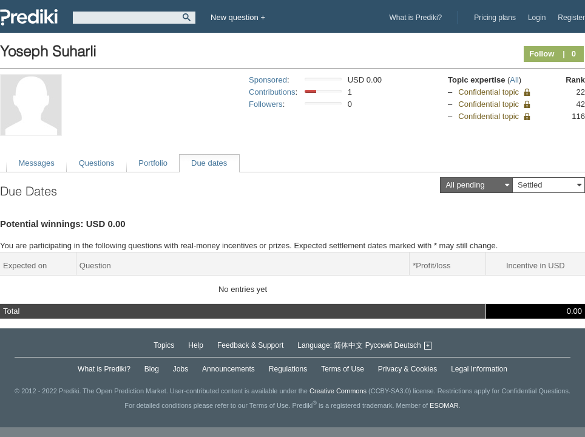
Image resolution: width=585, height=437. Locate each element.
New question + (238, 17)
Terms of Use (342, 369)
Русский (379, 345)
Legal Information (479, 369)
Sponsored (268, 79)
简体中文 (348, 345)
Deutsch (407, 345)
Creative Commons (338, 391)
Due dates (209, 163)
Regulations (288, 369)
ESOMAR (444, 405)
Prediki (29, 17)
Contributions (272, 92)
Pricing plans (495, 17)
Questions (97, 163)
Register (571, 17)
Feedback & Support (250, 345)
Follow (541, 53)
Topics (164, 345)
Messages (37, 163)
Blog (151, 369)
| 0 (569, 53)
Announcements (228, 369)
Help (195, 345)
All (514, 79)
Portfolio (152, 163)
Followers (266, 104)
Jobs (180, 369)
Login (537, 17)
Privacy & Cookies (407, 369)
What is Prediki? (416, 17)
